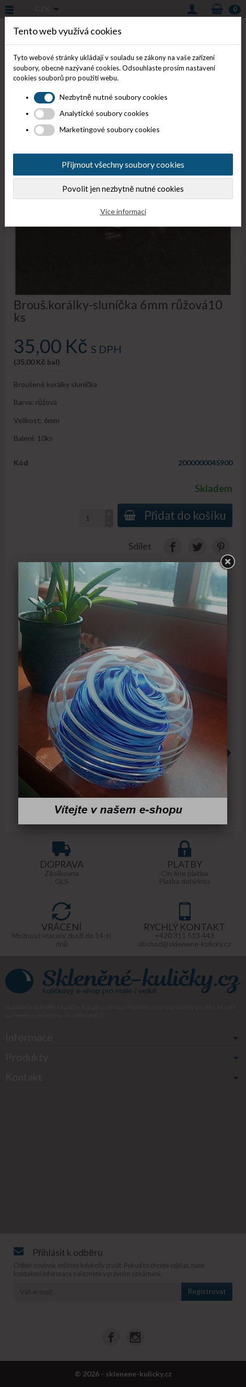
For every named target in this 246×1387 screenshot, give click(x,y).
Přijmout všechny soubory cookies (123, 164)
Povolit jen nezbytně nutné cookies (122, 188)
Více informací (123, 211)
